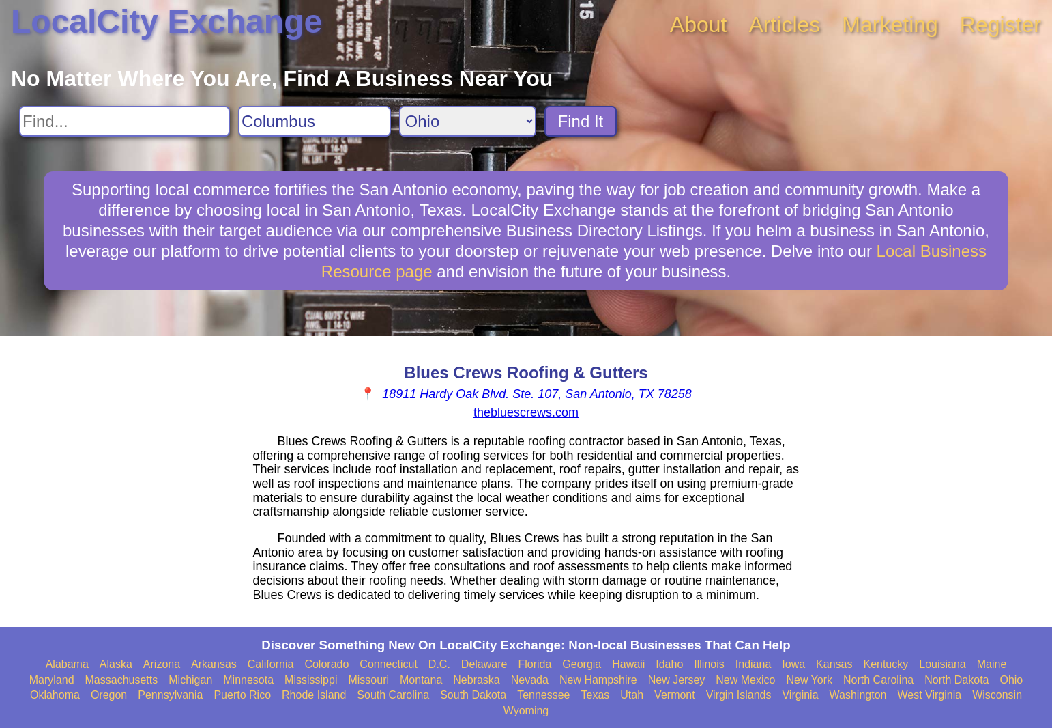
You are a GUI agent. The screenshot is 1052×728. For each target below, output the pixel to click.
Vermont (674, 695)
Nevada (530, 680)
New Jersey (676, 680)
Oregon (109, 695)
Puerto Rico (242, 695)
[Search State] (467, 121)
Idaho (669, 664)
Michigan (190, 680)
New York (809, 680)
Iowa (793, 664)
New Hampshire (598, 680)
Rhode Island (314, 695)
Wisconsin (997, 695)
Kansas (834, 664)
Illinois (709, 664)
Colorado (326, 664)
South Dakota (473, 695)
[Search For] (124, 121)
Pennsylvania (170, 695)
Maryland (51, 680)
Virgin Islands (739, 695)
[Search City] (314, 121)
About (698, 24)
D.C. (439, 664)
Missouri (368, 680)
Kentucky (885, 664)
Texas (595, 695)
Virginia (800, 695)
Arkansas (214, 664)
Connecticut (389, 664)
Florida (534, 664)
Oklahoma (55, 695)
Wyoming (526, 710)
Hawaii (628, 664)
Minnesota (248, 680)
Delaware (484, 664)
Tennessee (543, 695)
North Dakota (956, 680)
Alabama (67, 664)
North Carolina (878, 680)
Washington (858, 695)
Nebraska (476, 680)
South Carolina (393, 695)
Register (1000, 24)
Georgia (581, 664)
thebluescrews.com (526, 412)
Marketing (890, 24)
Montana (421, 680)
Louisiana (942, 664)
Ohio (1011, 680)
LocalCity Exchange (166, 21)
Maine (992, 664)
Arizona (161, 664)
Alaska (116, 664)
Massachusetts (121, 680)
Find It (581, 121)
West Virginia (929, 695)
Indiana (753, 664)
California (271, 664)
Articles (784, 24)
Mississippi (310, 680)
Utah (631, 695)
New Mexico (745, 680)
